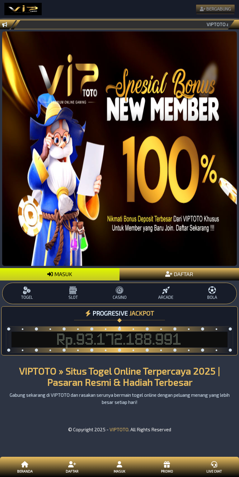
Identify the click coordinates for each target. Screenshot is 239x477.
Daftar (72, 466)
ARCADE (166, 293)
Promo (166, 466)
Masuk (119, 466)
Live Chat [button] (214, 466)
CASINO (119, 293)
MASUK (59, 274)
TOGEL (27, 293)
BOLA (212, 293)
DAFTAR (179, 274)
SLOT (73, 293)
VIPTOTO (119, 429)
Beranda (24, 466)
